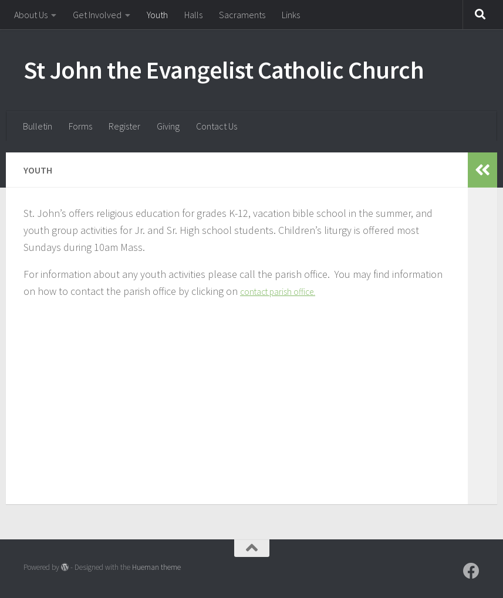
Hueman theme (156, 567)
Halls (193, 15)
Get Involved (97, 15)
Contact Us (216, 126)
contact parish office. (285, 291)
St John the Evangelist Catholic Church (223, 70)
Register (124, 126)
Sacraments (242, 15)
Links (291, 15)
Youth (157, 15)
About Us (31, 15)
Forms (80, 126)
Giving (168, 126)
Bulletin (37, 126)
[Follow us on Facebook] (471, 571)
